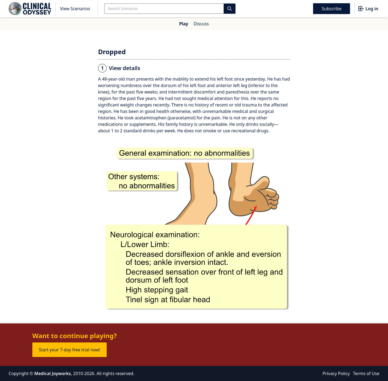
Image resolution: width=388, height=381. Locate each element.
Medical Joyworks (52, 373)
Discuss (201, 24)
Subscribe (331, 9)
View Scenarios (75, 9)
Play (183, 24)
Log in (368, 8)
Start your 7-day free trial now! (69, 350)
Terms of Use (366, 373)
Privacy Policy (336, 373)
